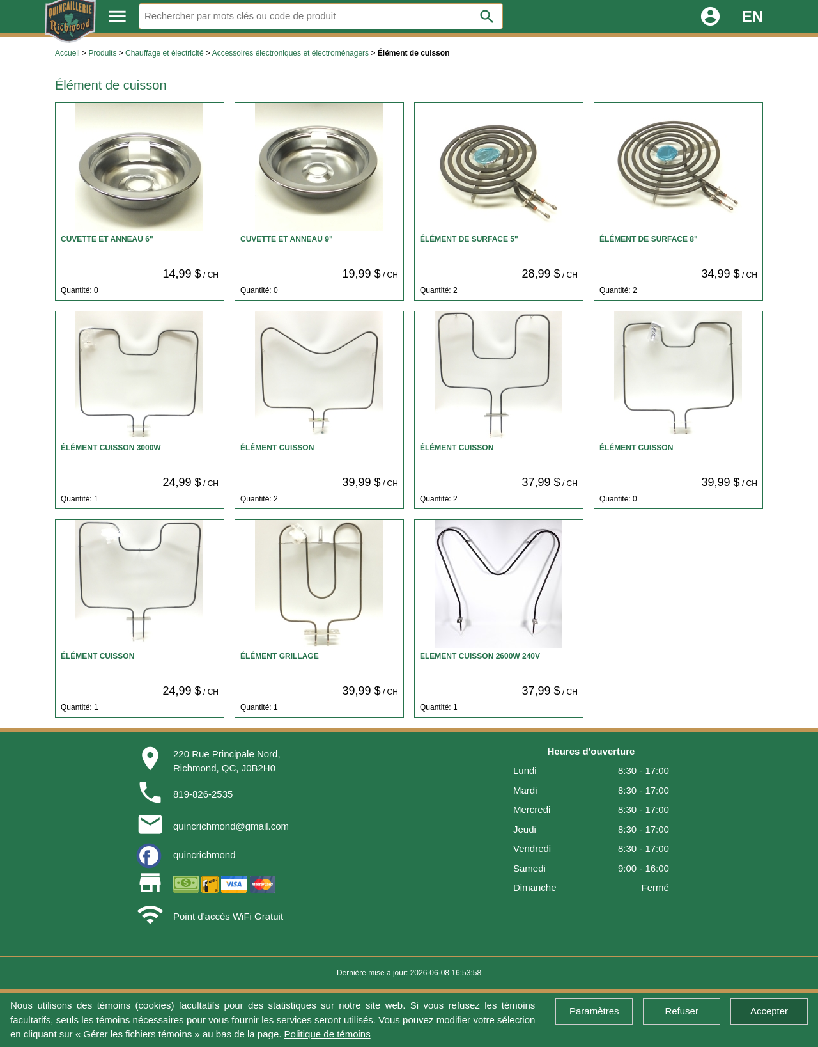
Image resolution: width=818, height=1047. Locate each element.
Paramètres (594, 1010)
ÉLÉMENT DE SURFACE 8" (648, 239)
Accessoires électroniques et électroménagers (290, 53)
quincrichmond (204, 854)
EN (752, 16)
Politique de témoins (327, 1033)
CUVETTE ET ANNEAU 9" (286, 239)
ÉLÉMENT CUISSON (277, 447)
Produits (102, 53)
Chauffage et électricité (164, 53)
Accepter (769, 1010)
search (487, 17)
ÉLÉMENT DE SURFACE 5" (469, 239)
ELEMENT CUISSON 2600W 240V (480, 656)
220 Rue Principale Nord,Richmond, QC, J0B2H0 (227, 761)
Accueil (67, 53)
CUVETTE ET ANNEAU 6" (107, 239)
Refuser (681, 1010)
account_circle (710, 16)
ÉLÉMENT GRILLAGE (279, 656)
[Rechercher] (321, 16)
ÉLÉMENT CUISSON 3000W (111, 447)
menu (117, 16)
